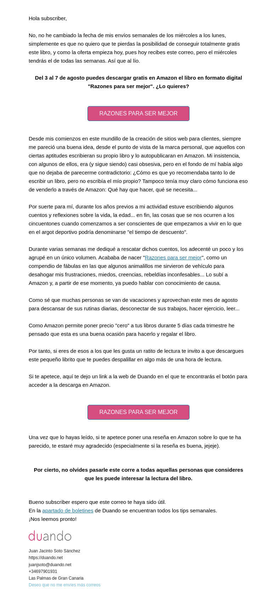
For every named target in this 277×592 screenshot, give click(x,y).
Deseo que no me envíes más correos (65, 584)
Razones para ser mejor (173, 257)
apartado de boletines (67, 510)
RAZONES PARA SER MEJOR (138, 113)
